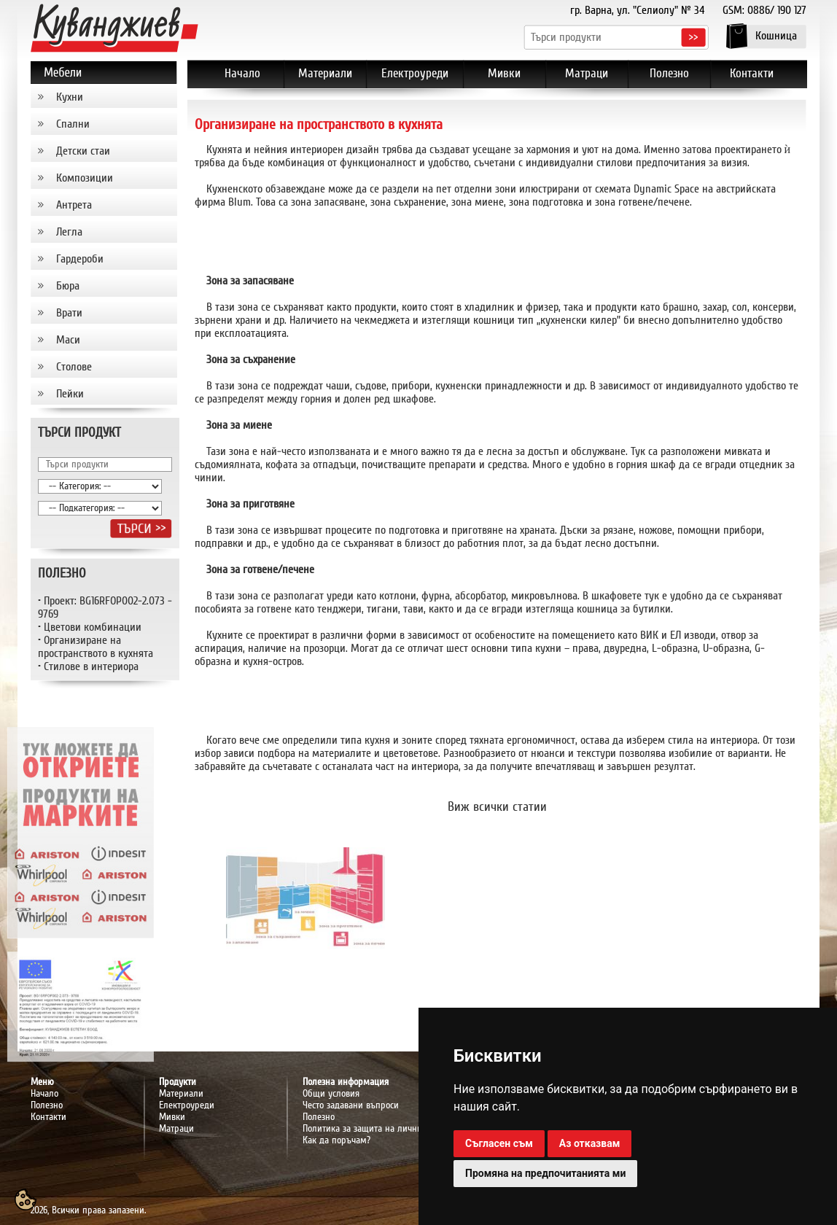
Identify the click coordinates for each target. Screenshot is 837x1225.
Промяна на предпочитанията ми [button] (545, 1173)
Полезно (319, 1117)
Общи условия (331, 1094)
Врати (69, 312)
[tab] (104, 97)
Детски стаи (83, 151)
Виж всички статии (497, 806)
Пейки (70, 393)
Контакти (48, 1117)
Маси (68, 339)
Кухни (69, 97)
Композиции (84, 177)
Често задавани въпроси (351, 1105)
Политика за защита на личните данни (380, 1129)
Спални (73, 124)
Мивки (172, 1117)
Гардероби (80, 258)
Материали (181, 1094)
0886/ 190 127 (776, 10)
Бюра (67, 285)
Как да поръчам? (336, 1140)
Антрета (74, 204)
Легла (69, 231)
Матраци (176, 1129)
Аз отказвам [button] (589, 1143)
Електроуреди (186, 1105)
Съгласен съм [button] (499, 1143)
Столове (74, 366)
